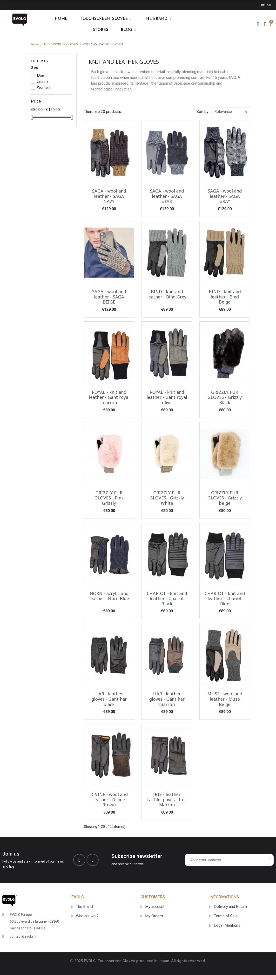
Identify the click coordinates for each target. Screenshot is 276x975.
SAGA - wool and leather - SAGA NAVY (109, 196)
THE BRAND (157, 18)
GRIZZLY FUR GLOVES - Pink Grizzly (109, 498)
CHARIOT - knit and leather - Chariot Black (167, 598)
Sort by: (202, 111)
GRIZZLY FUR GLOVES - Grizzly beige (225, 498)
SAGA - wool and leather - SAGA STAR (167, 196)
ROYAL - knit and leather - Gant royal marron (109, 397)
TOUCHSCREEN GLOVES (105, 18)
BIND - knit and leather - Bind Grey (166, 294)
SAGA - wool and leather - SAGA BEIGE (109, 297)
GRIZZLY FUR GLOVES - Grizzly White (167, 498)
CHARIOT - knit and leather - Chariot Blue (225, 598)
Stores (100, 30)
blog (128, 30)
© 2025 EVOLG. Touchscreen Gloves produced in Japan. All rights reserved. (138, 961)
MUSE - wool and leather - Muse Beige (224, 699)
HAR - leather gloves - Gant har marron (167, 699)
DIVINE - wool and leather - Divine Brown (109, 799)
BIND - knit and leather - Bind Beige (225, 297)
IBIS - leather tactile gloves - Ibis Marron (167, 799)
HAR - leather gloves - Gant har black (109, 699)
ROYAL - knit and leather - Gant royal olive (167, 397)
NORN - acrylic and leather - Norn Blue (109, 596)
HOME (61, 19)
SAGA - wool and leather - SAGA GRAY (225, 196)
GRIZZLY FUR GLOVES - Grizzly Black (225, 397)
